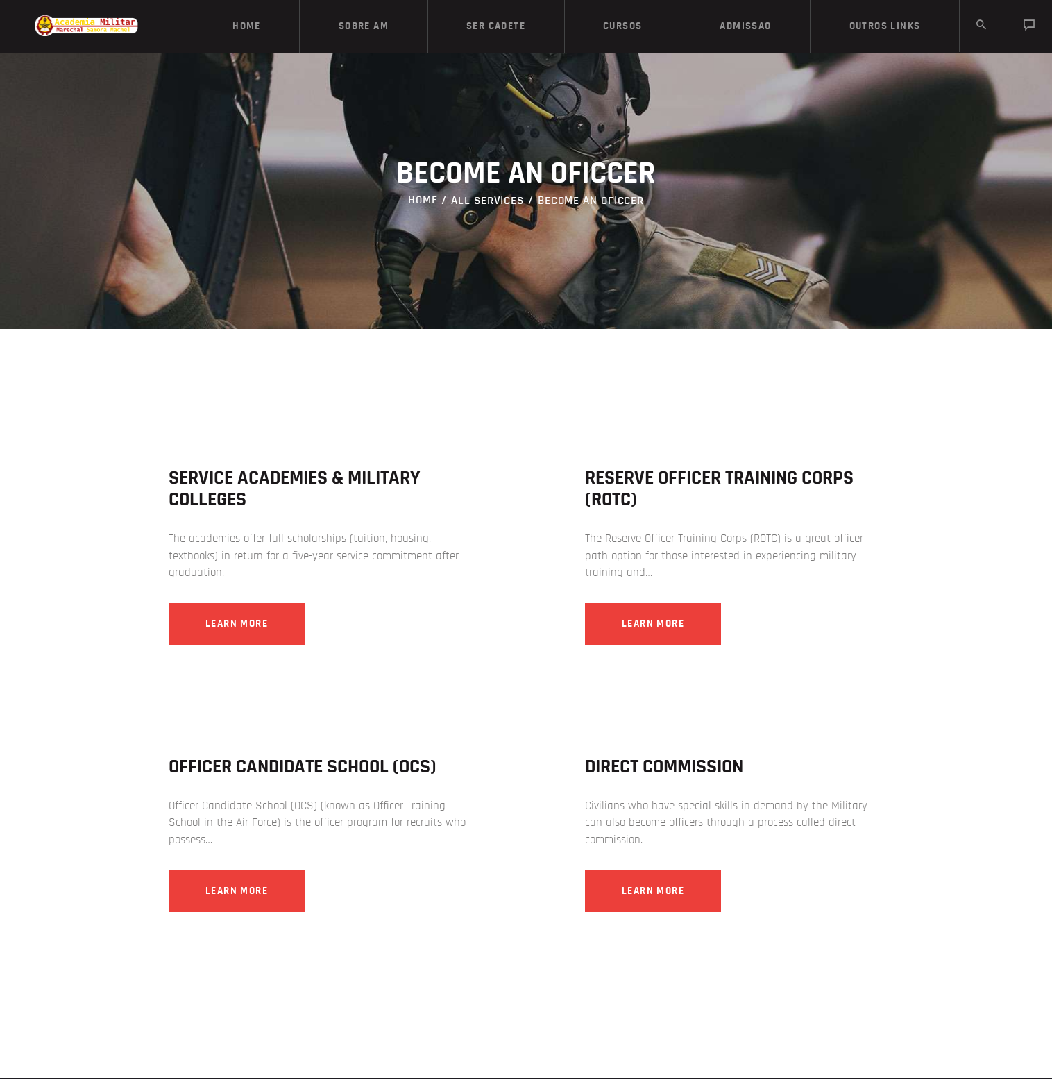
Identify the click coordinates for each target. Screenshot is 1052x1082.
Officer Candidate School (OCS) (302, 769)
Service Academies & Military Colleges (294, 488)
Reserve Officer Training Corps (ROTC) (719, 488)
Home (423, 200)
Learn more (241, 624)
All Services (487, 200)
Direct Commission (664, 769)
